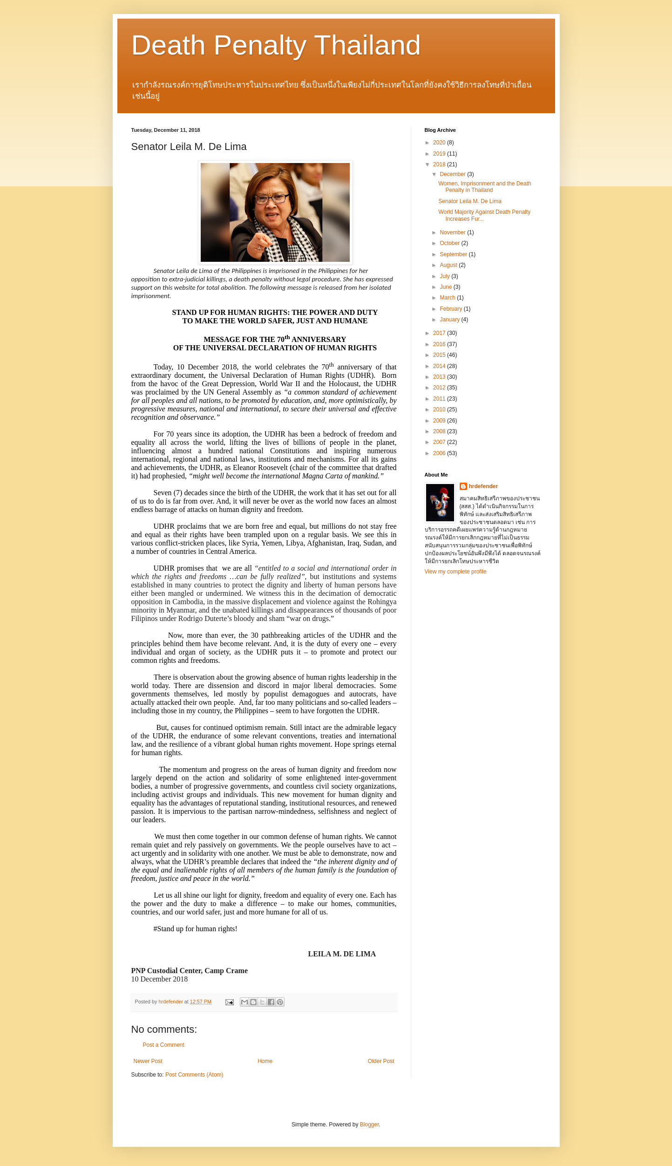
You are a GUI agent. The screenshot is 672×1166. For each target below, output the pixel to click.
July (445, 276)
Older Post (381, 1061)
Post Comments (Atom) (194, 1074)
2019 (440, 153)
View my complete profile (456, 571)
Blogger (369, 1124)
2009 (440, 420)
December (453, 174)
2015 (440, 355)
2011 (440, 398)
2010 (440, 409)
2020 (440, 142)
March (448, 297)
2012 (440, 387)
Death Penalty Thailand (276, 45)
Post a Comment (163, 1045)
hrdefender (483, 486)
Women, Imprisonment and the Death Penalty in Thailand (484, 186)
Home (265, 1061)
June (446, 287)
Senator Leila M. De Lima (469, 201)
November (453, 232)
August (449, 265)
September (454, 254)
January (450, 319)
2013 (440, 377)
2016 (440, 344)
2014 (440, 366)
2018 (440, 164)
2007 (440, 442)
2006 (440, 453)
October (450, 243)
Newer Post (148, 1061)
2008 (440, 431)
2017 (440, 333)
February (451, 309)
